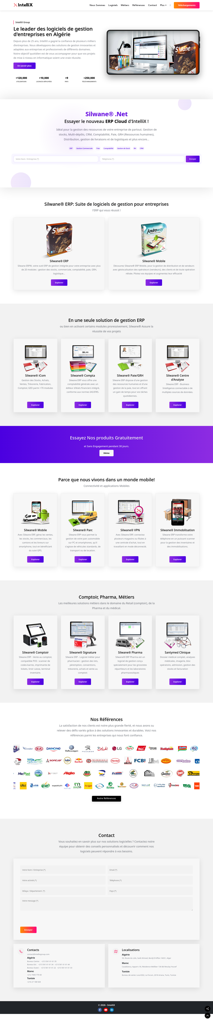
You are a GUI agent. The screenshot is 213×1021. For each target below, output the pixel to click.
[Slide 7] (168, 70)
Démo (106, 454)
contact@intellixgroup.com (42, 957)
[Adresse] (63, 893)
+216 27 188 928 (37, 988)
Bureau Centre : (37, 965)
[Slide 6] (163, 70)
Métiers (125, 5)
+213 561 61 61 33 (74, 972)
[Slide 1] (138, 70)
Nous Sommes (97, 5)
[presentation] (32, 172)
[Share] (207, 1009)
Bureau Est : (35, 969)
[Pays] (150, 893)
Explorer (59, 283)
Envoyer (192, 159)
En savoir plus (25, 65)
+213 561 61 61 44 (71, 969)
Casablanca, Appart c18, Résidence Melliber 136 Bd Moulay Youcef (157, 970)
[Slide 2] (143, 70)
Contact (152, 5)
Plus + (163, 5)
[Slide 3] (148, 70)
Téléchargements (186, 5)
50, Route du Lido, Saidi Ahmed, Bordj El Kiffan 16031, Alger (153, 961)
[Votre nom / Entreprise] (63, 872)
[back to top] (207, 1015)
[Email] (150, 872)
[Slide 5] (158, 70)
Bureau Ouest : (36, 972)
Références (138, 5)
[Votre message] (106, 906)
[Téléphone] (141, 160)
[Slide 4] (153, 70)
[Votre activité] (63, 883)
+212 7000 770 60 (37, 980)
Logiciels (113, 5)
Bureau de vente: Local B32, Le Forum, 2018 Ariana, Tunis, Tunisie (156, 979)
